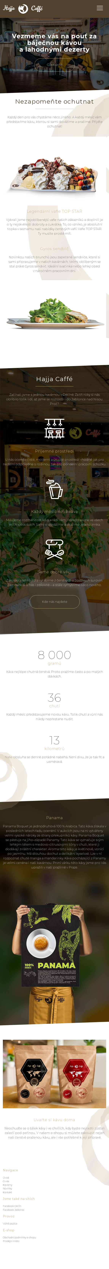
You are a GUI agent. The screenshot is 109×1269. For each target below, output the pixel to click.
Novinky (7, 1188)
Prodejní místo (11, 1241)
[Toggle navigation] (100, 8)
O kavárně (54, 65)
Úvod (6, 1177)
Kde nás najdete (54, 602)
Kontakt (7, 1192)
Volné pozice (10, 1223)
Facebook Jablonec (14, 1209)
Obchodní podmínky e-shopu (19, 1237)
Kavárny (7, 1184)
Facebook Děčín (12, 1206)
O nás (6, 1181)
